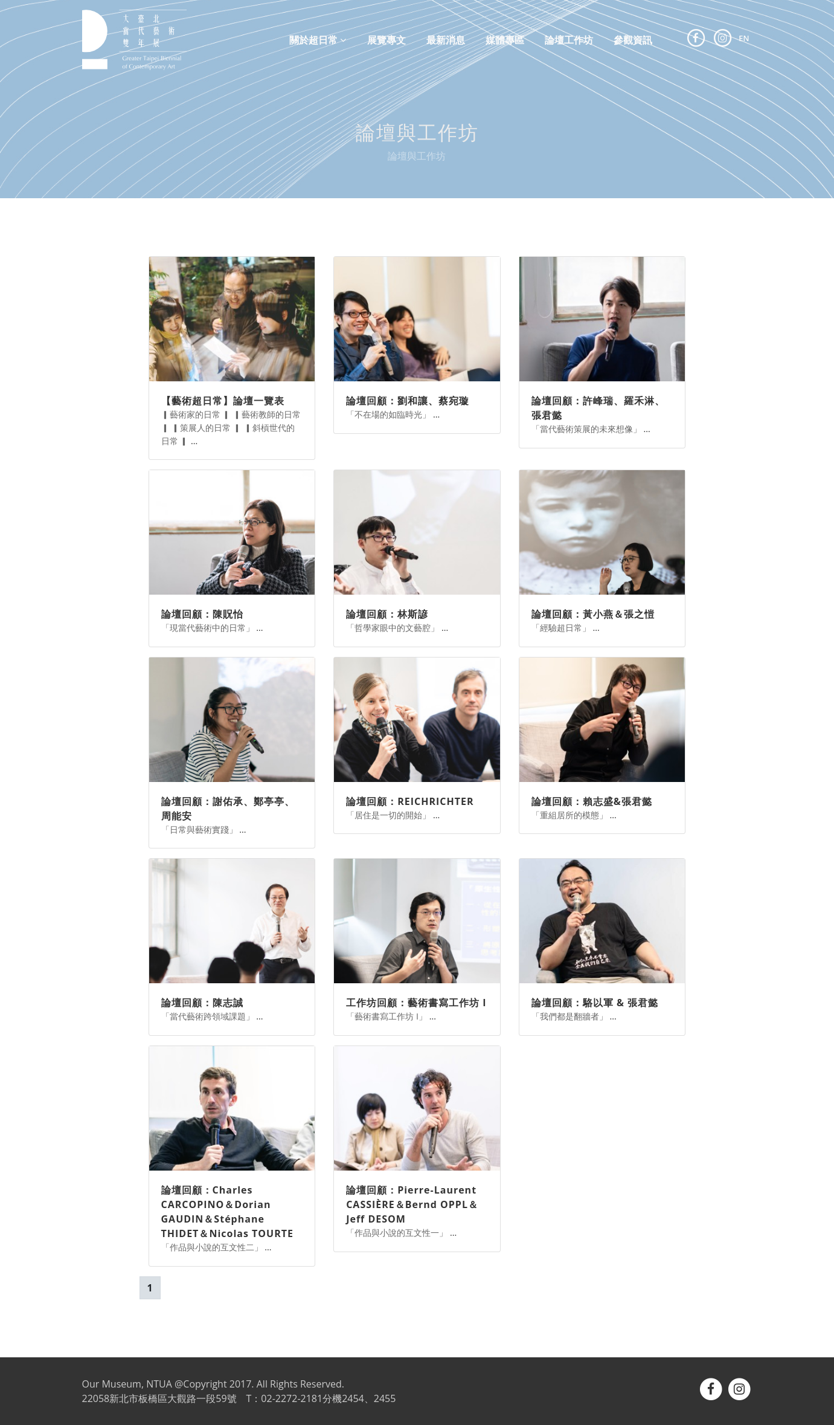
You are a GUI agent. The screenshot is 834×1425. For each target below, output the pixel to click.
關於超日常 (317, 40)
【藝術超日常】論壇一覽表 (222, 400)
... (194, 441)
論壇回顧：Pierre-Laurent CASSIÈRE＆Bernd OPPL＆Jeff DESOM (412, 1204)
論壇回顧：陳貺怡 (202, 614)
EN (744, 38)
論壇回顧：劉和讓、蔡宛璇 (407, 400)
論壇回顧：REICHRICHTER (409, 801)
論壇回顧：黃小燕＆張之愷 (593, 614)
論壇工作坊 (569, 39)
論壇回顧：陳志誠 (202, 1002)
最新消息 (445, 39)
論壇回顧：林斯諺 (387, 614)
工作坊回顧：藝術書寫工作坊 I (416, 1002)
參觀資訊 (633, 39)
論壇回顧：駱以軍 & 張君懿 (594, 1002)
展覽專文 (386, 39)
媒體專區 (505, 39)
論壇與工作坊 (417, 156)
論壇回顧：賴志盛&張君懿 (591, 801)
